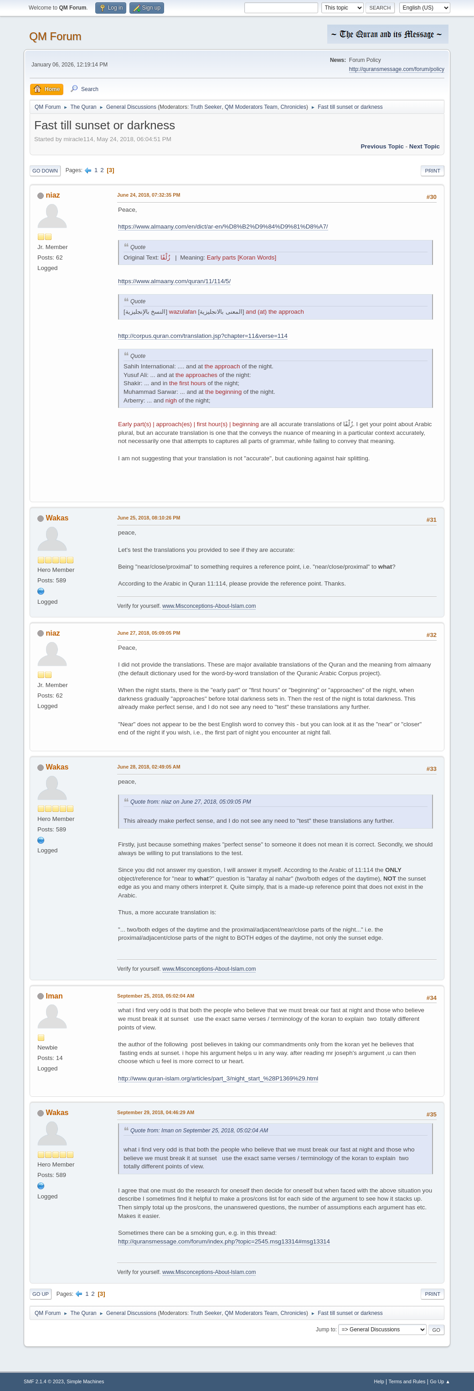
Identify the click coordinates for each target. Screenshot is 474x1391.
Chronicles (293, 107)
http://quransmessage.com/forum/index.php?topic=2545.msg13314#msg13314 (224, 1241)
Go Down (45, 170)
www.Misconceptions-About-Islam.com (209, 606)
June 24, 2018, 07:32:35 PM (148, 195)
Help (379, 1381)
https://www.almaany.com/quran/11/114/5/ (174, 281)
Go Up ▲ (440, 1381)
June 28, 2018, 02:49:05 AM (148, 766)
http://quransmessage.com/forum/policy (396, 69)
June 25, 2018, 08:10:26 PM (148, 517)
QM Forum (55, 36)
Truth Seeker (206, 107)
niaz (53, 195)
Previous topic (382, 146)
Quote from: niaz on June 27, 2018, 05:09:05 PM (190, 802)
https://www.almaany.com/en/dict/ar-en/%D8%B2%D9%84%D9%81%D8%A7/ (223, 226)
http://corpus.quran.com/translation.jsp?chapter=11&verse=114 (203, 335)
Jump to (325, 1329)
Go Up (40, 1294)
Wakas (57, 518)
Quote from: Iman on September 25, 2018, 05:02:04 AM (199, 1130)
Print (432, 170)
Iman (54, 996)
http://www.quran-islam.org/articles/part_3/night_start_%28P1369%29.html (218, 1078)
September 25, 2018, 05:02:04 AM (155, 996)
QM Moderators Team (251, 107)
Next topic (424, 146)
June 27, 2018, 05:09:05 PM (148, 633)
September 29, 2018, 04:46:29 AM (155, 1112)
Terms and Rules (407, 1381)
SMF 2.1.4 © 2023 (44, 1381)
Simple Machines (85, 1381)
